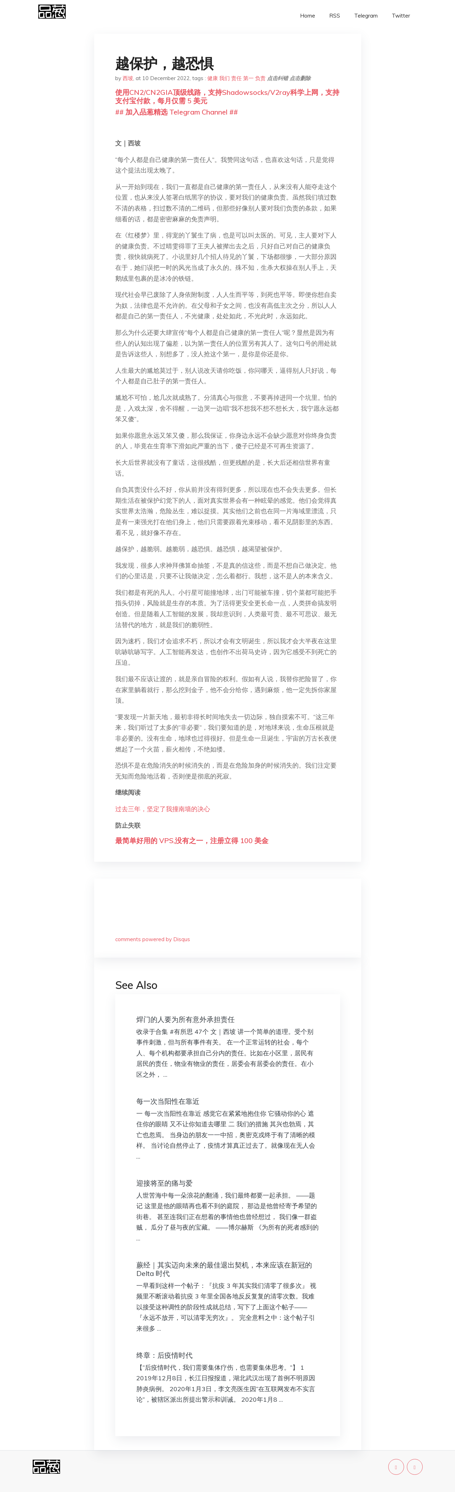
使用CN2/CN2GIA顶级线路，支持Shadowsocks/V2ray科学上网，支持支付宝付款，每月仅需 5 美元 (227, 96)
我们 (224, 78)
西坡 (128, 78)
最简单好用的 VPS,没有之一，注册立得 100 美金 (191, 840)
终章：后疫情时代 (164, 1355)
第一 (248, 78)
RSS (334, 15)
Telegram (366, 15)
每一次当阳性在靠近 (168, 1101)
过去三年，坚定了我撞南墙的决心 (162, 809)
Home (307, 15)
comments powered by (152, 939)
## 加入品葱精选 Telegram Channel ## (176, 111)
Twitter (401, 15)
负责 (260, 78)
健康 (212, 78)
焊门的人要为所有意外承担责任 (185, 1019)
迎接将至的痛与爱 (164, 1183)
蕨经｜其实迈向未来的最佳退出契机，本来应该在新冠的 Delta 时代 (224, 1269)
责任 (236, 78)
